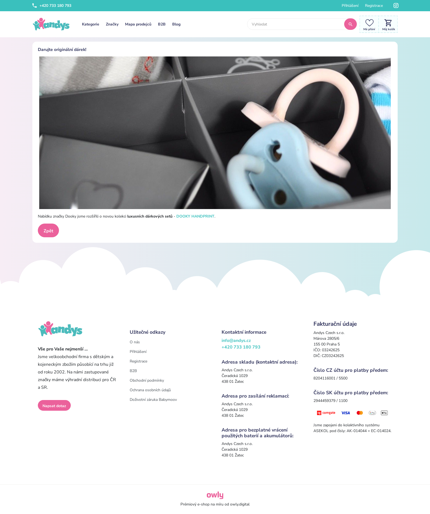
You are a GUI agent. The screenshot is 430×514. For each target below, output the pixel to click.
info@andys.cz (236, 341)
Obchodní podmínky (147, 380)
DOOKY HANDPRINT (195, 216)
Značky (112, 24)
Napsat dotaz (54, 406)
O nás (135, 342)
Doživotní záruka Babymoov (153, 399)
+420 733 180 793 (51, 5)
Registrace (374, 5)
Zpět (48, 231)
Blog (176, 24)
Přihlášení (350, 5)
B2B (162, 24)
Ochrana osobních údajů (150, 390)
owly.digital (240, 504)
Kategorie (90, 24)
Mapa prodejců (138, 24)
